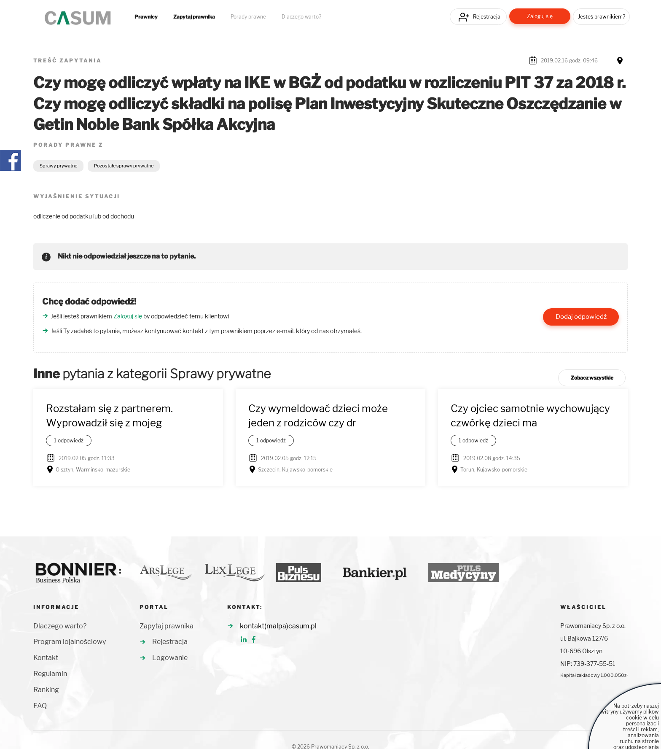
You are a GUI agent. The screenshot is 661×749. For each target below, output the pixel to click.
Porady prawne (248, 17)
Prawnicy (146, 17)
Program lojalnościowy (69, 642)
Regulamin (50, 674)
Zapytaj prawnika (194, 17)
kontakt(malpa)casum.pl (278, 626)
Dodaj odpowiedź (581, 317)
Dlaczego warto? (301, 17)
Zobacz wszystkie (592, 377)
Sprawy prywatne (58, 166)
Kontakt (45, 658)
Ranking (46, 690)
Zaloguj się (540, 16)
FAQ (40, 706)
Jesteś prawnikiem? (601, 16)
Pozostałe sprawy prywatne (123, 166)
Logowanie (170, 658)
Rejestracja (486, 16)
